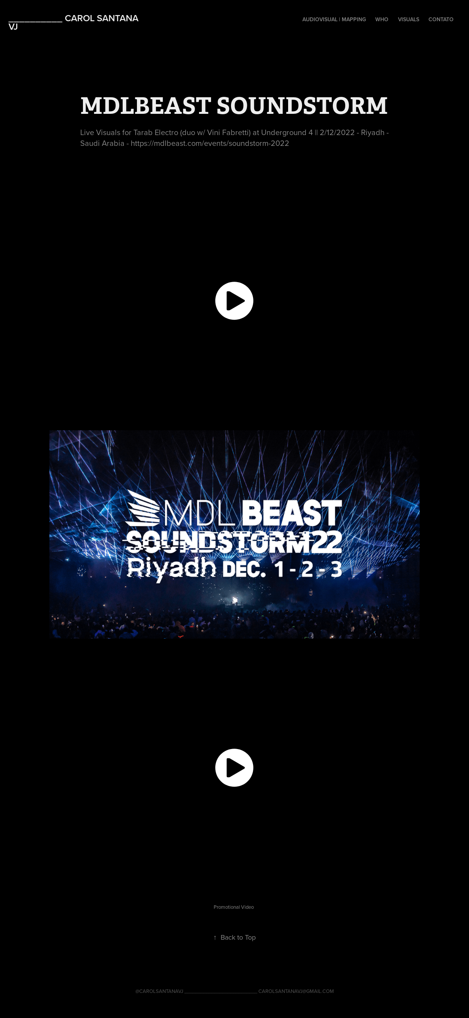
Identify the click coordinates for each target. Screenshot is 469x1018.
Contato (441, 19)
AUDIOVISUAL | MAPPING (334, 19)
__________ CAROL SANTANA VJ (74, 22)
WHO (381, 19)
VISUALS (408, 19)
